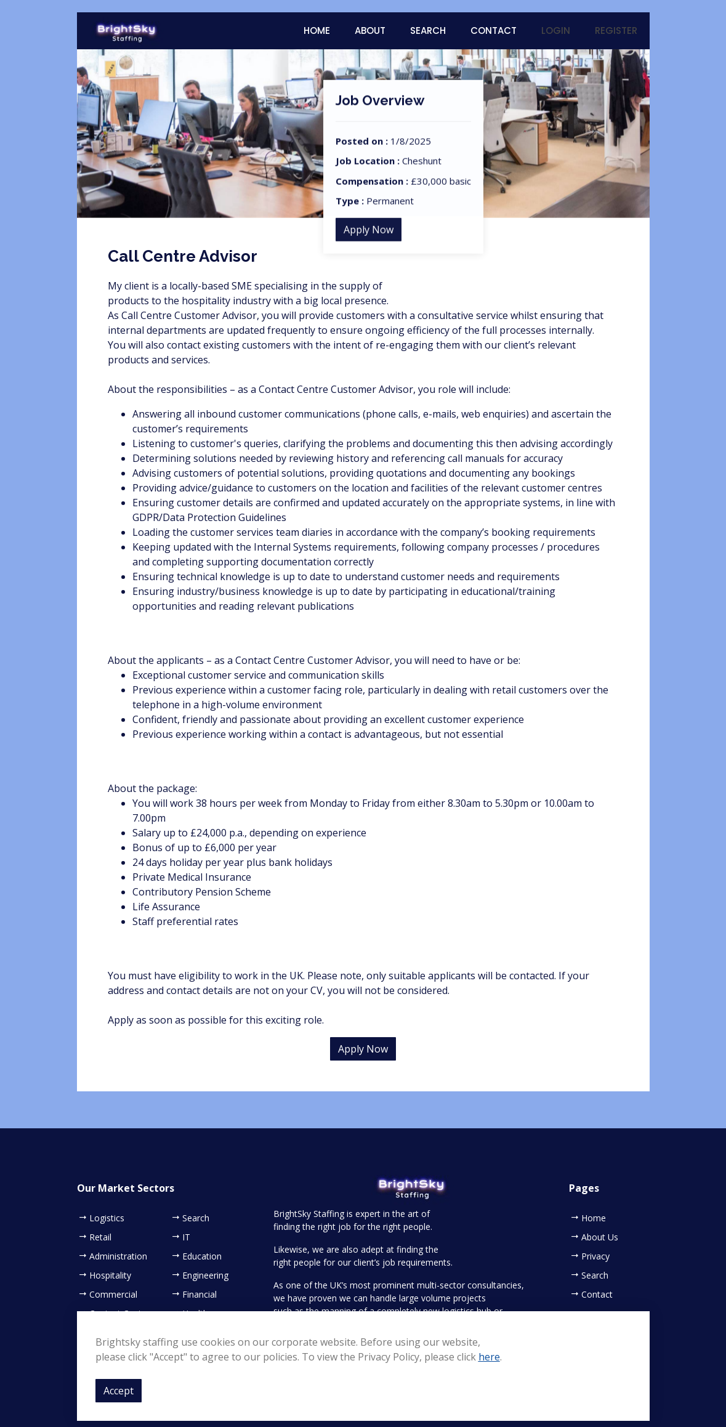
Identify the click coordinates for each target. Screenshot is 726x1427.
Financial (199, 1294)
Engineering (205, 1275)
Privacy (595, 1256)
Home (317, 30)
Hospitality (110, 1275)
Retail (100, 1237)
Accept (118, 1390)
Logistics (106, 1218)
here (489, 1357)
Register (616, 30)
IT (186, 1237)
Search (428, 30)
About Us (599, 1237)
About (370, 30)
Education (202, 1256)
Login (555, 30)
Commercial (113, 1294)
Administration (118, 1256)
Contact (493, 30)
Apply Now (368, 242)
